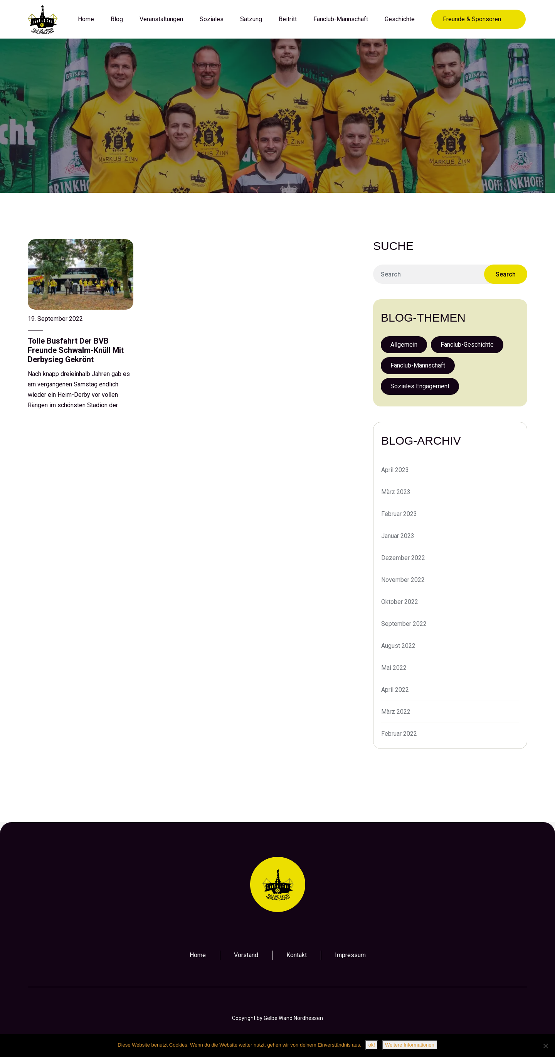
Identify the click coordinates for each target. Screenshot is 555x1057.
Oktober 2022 (399, 601)
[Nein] (545, 1046)
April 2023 (395, 470)
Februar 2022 (399, 733)
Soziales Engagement (419, 386)
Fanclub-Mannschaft (417, 365)
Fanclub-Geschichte (467, 344)
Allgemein (403, 344)
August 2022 (398, 645)
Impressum (350, 955)
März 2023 (395, 492)
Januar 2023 (397, 535)
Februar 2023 (399, 514)
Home (198, 955)
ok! (371, 1045)
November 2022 (403, 579)
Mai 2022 (394, 667)
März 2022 (395, 711)
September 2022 (404, 623)
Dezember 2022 (403, 557)
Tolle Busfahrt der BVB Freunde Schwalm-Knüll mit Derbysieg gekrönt (76, 350)
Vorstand (246, 955)
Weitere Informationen (409, 1045)
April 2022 (395, 689)
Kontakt (296, 955)
